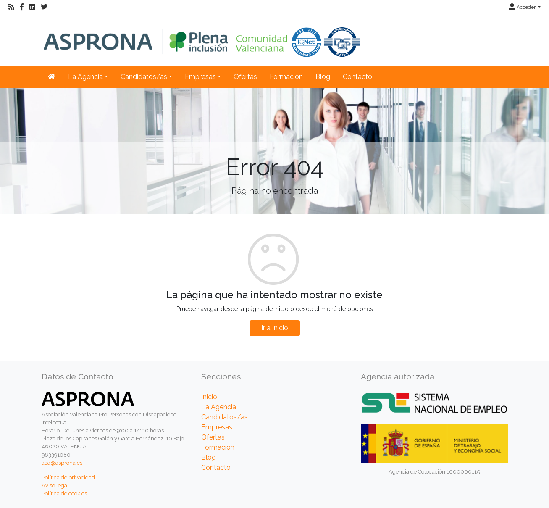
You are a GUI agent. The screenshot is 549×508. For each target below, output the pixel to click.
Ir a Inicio (274, 328)
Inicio (209, 397)
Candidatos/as (224, 417)
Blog (322, 77)
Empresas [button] (200, 77)
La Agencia (218, 407)
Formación (286, 77)
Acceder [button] (523, 7)
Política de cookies (64, 493)
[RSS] (11, 7)
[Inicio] (202, 36)
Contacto (357, 77)
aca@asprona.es (62, 463)
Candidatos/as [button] (144, 77)
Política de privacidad (68, 477)
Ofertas (245, 77)
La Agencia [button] (85, 77)
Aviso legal (55, 485)
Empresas (216, 427)
